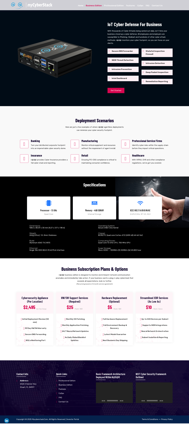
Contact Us (157, 5)
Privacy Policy (167, 420)
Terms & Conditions (150, 420)
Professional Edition (114, 5)
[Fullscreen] (129, 401)
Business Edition (94, 5)
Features (130, 5)
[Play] (99, 401)
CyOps (140, 5)
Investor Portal (73, 420)
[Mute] (126, 401)
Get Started (116, 90)
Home (80, 5)
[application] (114, 393)
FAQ (147, 5)
